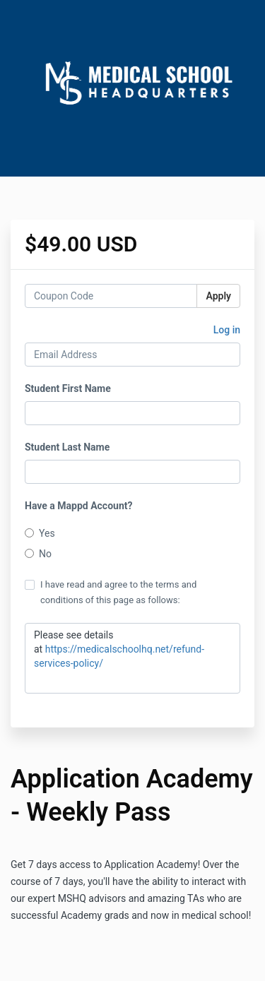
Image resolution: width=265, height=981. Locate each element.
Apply (218, 296)
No (38, 553)
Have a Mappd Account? (78, 505)
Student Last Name (67, 447)
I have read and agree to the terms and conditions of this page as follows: (110, 592)
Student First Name (68, 388)
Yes (40, 533)
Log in (226, 329)
